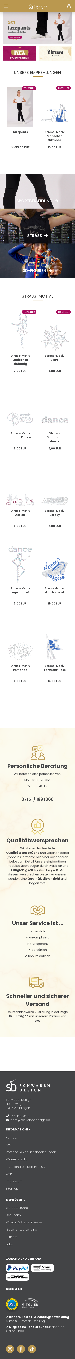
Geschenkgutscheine (21, 1230)
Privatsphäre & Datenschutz (25, 1167)
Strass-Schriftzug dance (54, 437)
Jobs (9, 1244)
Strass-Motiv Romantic (20, 668)
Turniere (12, 1237)
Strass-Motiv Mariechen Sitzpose (54, 136)
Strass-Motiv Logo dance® (20, 590)
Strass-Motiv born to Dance (20, 435)
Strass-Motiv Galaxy (54, 513)
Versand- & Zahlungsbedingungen (31, 1152)
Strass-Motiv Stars (54, 358)
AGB (9, 1174)
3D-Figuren (34, 270)
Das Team (13, 1215)
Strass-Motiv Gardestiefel (54, 590)
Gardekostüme (17, 1208)
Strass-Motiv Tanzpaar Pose (55, 668)
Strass (34, 235)
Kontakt (11, 1137)
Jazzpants (20, 132)
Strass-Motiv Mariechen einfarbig (20, 360)
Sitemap (12, 1189)
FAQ (9, 1145)
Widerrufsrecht (16, 1159)
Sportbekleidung (34, 201)
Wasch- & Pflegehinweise (24, 1222)
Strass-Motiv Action (20, 513)
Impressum (14, 1181)
